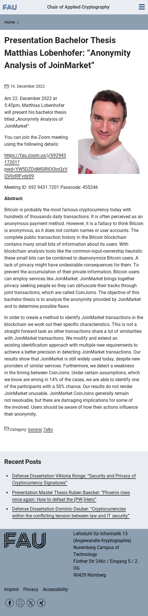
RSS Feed (20, 603)
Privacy (30, 589)
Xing (41, 603)
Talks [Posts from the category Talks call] (48, 429)
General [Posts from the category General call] (35, 429)
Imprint (11, 589)
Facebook (9, 603)
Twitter (31, 603)
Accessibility (55, 589)
